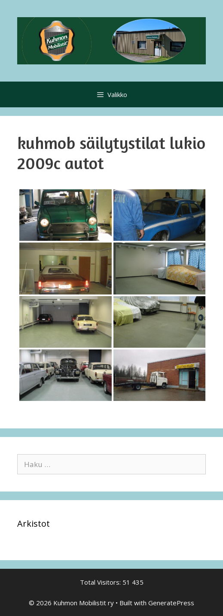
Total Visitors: (101, 582)
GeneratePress (171, 602)
